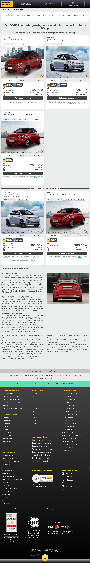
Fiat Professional (37, 426)
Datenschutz (6, 501)
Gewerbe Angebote (39, 441)
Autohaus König (8, 474)
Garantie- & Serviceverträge (11, 465)
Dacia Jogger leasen (69, 429)
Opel (33, 396)
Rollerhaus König (64, 384)
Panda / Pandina (72, 15)
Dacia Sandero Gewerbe (40, 450)
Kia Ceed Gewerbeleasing (41, 465)
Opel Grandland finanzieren (71, 411)
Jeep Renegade (7, 441)
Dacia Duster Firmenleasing (41, 447)
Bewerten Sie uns (8, 495)
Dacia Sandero (7, 435)
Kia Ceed (5, 450)
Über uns (5, 489)
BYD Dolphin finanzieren (70, 444)
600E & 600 (41, 15)
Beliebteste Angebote (10, 390)
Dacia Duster (6, 432)
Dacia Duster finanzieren (70, 423)
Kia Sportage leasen (68, 453)
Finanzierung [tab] (37, 80)
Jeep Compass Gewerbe (40, 462)
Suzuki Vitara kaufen (69, 438)
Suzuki (34, 408)
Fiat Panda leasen (68, 420)
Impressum (6, 507)
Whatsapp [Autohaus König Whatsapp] (67, 483)
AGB (4, 504)
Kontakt (5, 486)
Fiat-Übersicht (10, 15)
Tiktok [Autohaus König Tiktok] (66, 493)
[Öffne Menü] (45, 557)
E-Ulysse (50, 15)
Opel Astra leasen (68, 405)
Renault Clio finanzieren (70, 393)
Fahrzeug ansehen (23, 98)
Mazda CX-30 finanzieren (70, 459)
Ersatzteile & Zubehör (9, 462)
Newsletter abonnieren (10, 492)
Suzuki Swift (6, 447)
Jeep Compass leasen (69, 432)
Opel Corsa (6, 423)
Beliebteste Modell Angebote (73, 390)
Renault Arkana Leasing (70, 396)
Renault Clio (6, 417)
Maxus (34, 432)
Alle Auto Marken (38, 390)
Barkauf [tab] (23, 80)
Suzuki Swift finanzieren (70, 441)
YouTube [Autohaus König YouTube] (67, 490)
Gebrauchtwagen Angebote (11, 396)
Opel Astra (5, 426)
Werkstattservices (9, 456)
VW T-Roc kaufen (68, 456)
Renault (34, 393)
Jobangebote (7, 498)
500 (18, 15)
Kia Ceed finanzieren (69, 450)
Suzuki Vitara (6, 444)
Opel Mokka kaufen (68, 408)
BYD (33, 411)
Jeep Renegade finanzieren (71, 435)
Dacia (34, 402)
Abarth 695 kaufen (68, 465)
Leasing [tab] (9, 80)
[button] (87, 4)
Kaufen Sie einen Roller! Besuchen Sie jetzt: (32, 384)
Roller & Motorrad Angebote (12, 399)
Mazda (34, 417)
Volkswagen (36, 429)
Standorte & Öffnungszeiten (12, 483)
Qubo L (82, 15)
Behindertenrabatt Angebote (12, 408)
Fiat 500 (5, 429)
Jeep (33, 405)
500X (34, 15)
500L (28, 15)
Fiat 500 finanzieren (68, 417)
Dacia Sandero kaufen (69, 426)
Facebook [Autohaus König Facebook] (67, 487)
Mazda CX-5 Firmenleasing (41, 459)
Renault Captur (7, 420)
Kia (33, 414)
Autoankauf (6, 477)
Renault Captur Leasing (70, 399)
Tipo (41, 19)
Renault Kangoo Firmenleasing (42, 453)
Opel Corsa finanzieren (69, 402)
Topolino (47, 19)
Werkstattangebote (9, 468)
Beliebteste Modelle (10, 414)
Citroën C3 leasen (68, 462)
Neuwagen (10, 9)
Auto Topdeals (7, 405)
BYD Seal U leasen (68, 447)
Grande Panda (60, 15)
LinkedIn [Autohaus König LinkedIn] (67, 480)
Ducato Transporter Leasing (41, 456)
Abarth (34, 423)
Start (3, 9)
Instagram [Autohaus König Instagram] (67, 477)
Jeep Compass (7, 438)
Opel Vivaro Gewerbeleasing (41, 444)
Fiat (16, 9)
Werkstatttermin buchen (10, 459)
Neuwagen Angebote (9, 393)
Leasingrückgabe (8, 480)
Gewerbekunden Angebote (11, 402)
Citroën (34, 420)
